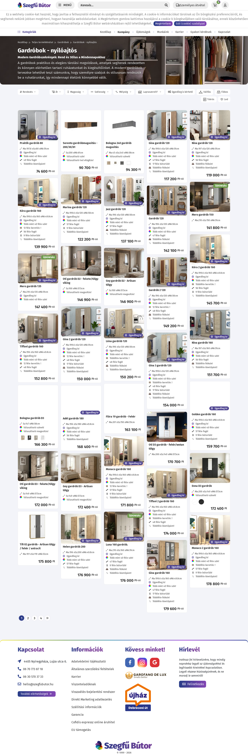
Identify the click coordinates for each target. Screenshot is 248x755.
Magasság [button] (76, 92)
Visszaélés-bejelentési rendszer (93, 692)
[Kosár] (215, 5)
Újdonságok (143, 32)
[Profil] (225, 5)
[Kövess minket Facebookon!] (130, 662)
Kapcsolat (224, 32)
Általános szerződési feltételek (92, 669)
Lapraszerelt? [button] (149, 92)
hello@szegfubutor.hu (38, 684)
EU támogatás (81, 730)
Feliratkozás (193, 684)
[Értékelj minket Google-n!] (154, 662)
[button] (28, 92)
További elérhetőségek (36, 694)
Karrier (179, 32)
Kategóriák (27, 32)
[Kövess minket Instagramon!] (142, 662)
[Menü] (65, 5)
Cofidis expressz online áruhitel (93, 722)
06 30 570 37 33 (33, 676)
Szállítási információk (86, 707)
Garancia (77, 714)
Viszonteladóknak (83, 684)
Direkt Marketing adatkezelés (91, 699)
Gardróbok (63, 42)
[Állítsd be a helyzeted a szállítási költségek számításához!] (190, 5)
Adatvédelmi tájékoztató (88, 661)
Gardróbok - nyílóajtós (85, 42)
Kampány (124, 32)
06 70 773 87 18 (33, 669)
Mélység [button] (123, 92)
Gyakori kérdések (200, 32)
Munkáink (163, 32)
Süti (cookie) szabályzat (190, 23)
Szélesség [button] (99, 92)
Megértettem (163, 23)
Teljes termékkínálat (42, 42)
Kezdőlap (105, 32)
